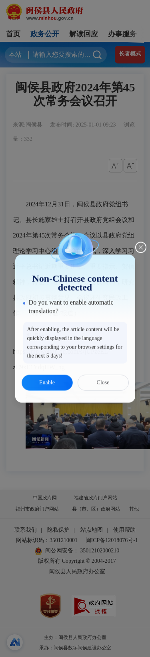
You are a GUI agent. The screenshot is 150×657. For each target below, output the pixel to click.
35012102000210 (99, 551)
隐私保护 (58, 530)
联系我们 (25, 530)
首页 (13, 34)
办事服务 (122, 34)
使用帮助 (124, 530)
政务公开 (44, 34)
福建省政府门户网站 (95, 498)
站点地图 (91, 530)
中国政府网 (45, 498)
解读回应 (83, 34)
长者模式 (130, 54)
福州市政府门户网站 (37, 509)
